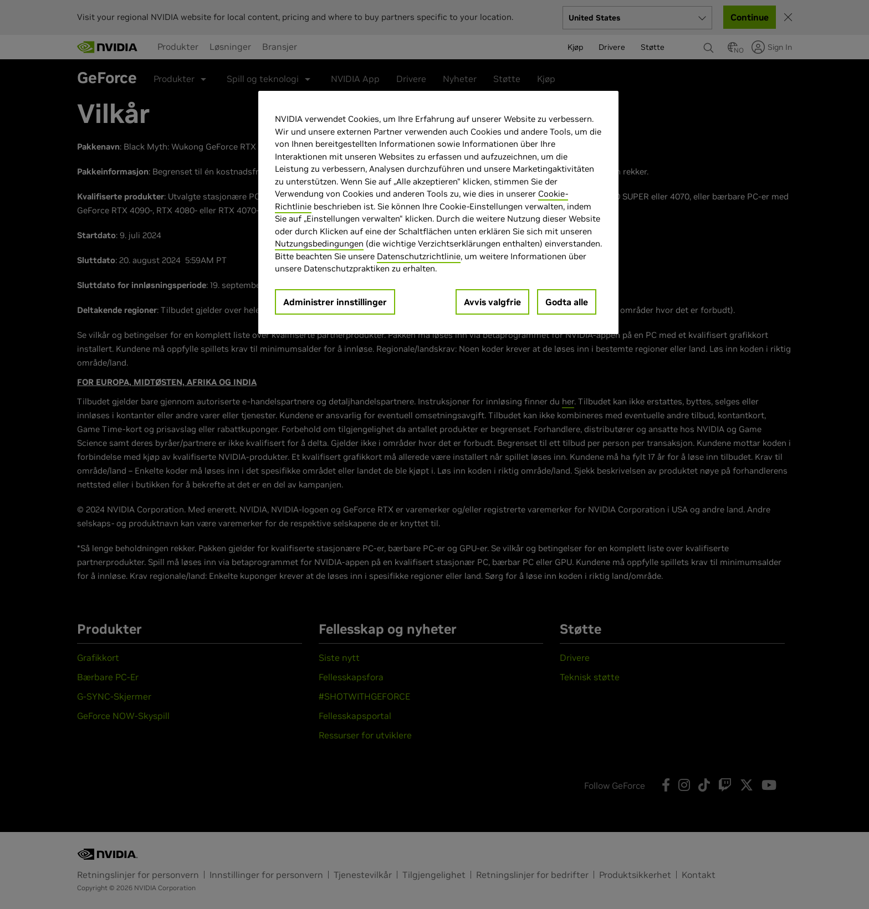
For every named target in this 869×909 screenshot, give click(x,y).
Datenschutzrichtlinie (419, 256)
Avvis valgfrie (492, 301)
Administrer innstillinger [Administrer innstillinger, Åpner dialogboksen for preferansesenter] (335, 301)
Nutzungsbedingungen (319, 243)
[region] (438, 212)
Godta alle (566, 301)
